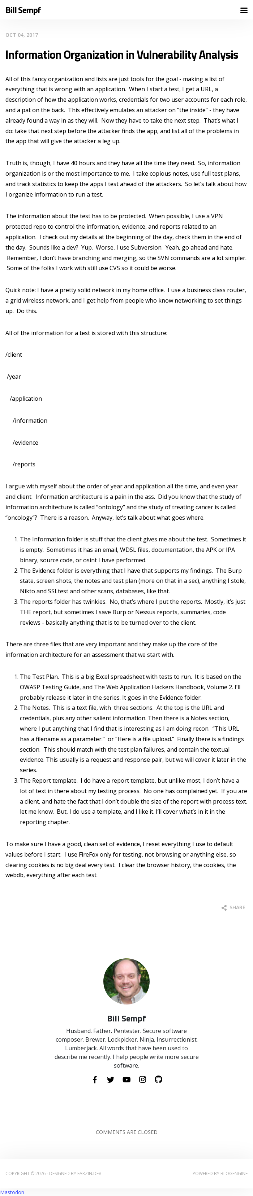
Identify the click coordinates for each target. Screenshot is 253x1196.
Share (233, 907)
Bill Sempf (23, 10)
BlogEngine (234, 1173)
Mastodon (12, 1192)
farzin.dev (89, 1173)
